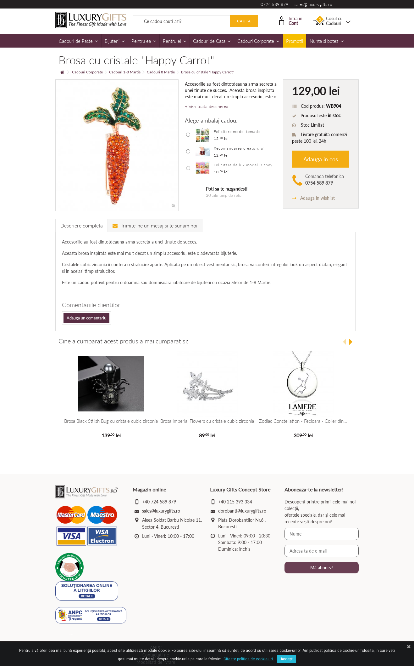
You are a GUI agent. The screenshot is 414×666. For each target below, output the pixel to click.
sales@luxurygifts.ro (313, 4)
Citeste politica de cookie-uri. (249, 659)
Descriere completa (81, 225)
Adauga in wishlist (313, 198)
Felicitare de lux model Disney (243, 165)
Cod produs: (313, 106)
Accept (286, 659)
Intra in (290, 20)
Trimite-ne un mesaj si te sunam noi (155, 225)
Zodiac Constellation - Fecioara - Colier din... (303, 421)
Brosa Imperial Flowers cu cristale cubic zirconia (207, 421)
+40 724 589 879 (159, 501)
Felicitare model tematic (237, 131)
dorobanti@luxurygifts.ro (242, 511)
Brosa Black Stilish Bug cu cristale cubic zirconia (111, 421)
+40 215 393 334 (235, 501)
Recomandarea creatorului (239, 148)
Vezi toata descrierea (208, 106)
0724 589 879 (274, 4)
